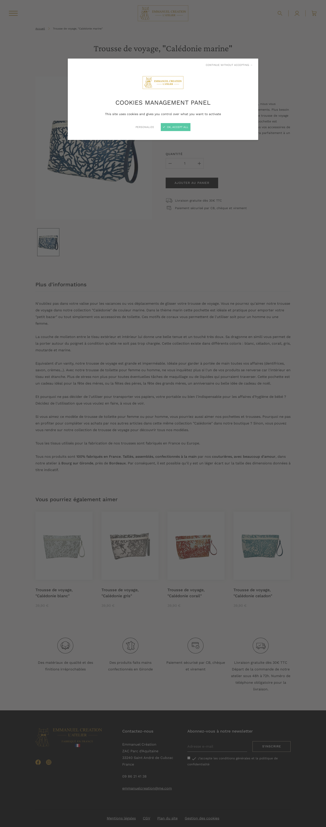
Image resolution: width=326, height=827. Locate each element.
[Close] (163, 413)
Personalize (145, 127)
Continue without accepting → (229, 65)
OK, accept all (175, 127)
